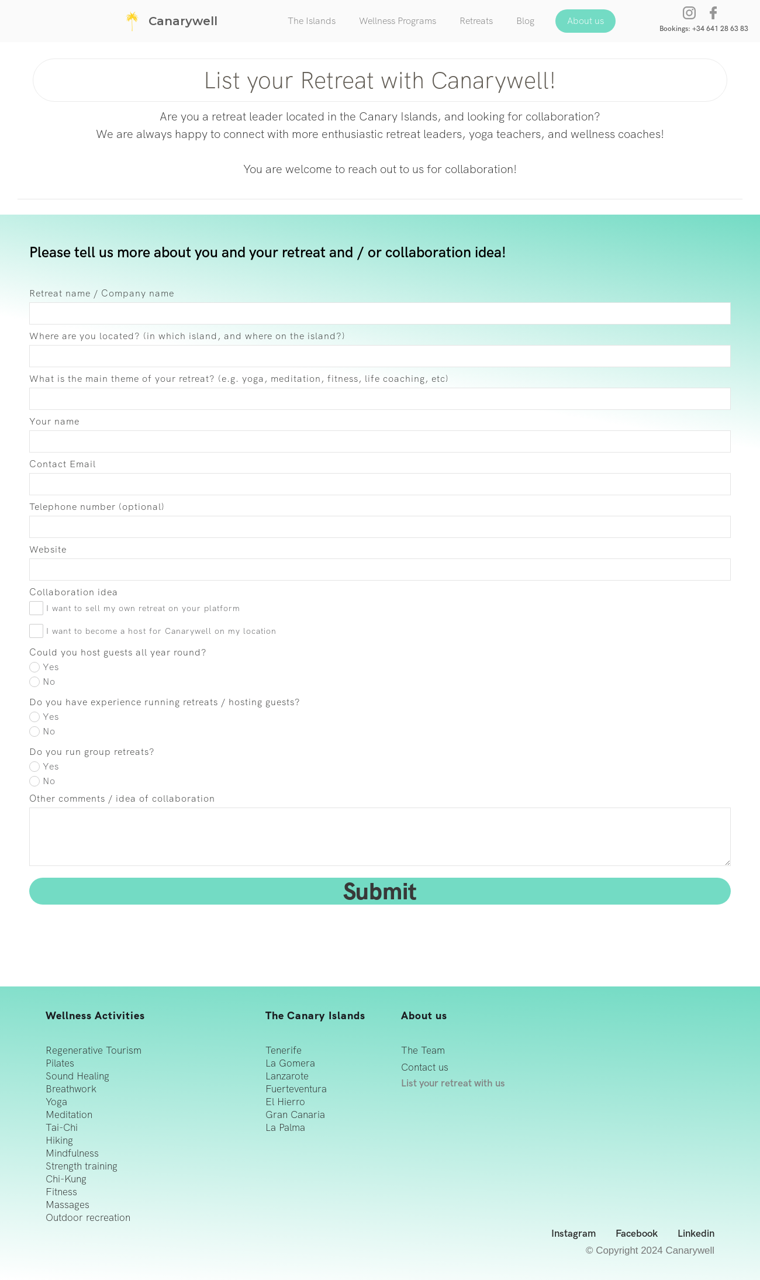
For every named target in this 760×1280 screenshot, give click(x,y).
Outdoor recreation (88, 1218)
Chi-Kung (66, 1179)
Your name (54, 421)
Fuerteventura (296, 1089)
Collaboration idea (73, 592)
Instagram (573, 1234)
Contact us (424, 1067)
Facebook (637, 1234)
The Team (423, 1050)
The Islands (312, 21)
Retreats (476, 21)
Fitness (61, 1192)
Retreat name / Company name (101, 293)
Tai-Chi (62, 1128)
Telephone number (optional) (97, 507)
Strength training (82, 1166)
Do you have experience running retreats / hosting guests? (164, 702)
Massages (67, 1205)
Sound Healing (77, 1076)
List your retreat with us (453, 1083)
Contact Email (62, 464)
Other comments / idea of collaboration (122, 799)
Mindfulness (72, 1153)
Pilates (60, 1063)
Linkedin (696, 1234)
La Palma (285, 1128)
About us (585, 21)
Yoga (56, 1102)
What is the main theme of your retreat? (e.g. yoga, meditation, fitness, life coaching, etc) (239, 379)
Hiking (59, 1140)
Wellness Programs (397, 21)
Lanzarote (287, 1076)
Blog (525, 21)
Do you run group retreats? (92, 752)
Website (48, 550)
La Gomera (290, 1063)
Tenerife (283, 1050)
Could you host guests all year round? (118, 652)
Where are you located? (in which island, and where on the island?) (187, 336)
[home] (169, 21)
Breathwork (71, 1089)
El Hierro (285, 1102)
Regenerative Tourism (93, 1050)
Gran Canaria (295, 1115)
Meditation (69, 1115)
